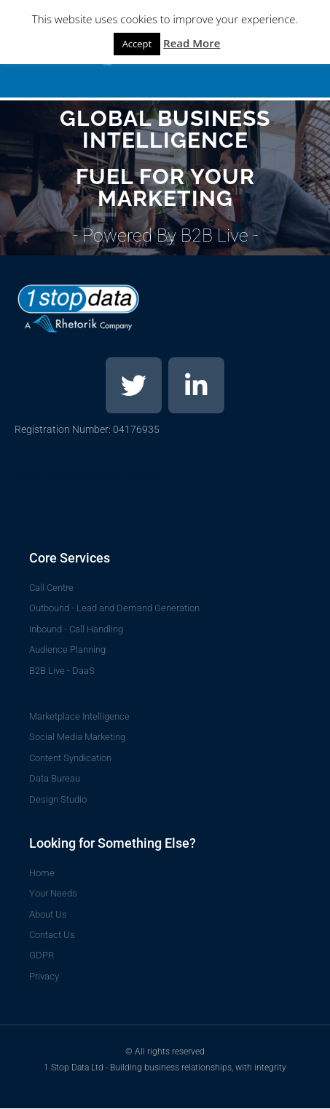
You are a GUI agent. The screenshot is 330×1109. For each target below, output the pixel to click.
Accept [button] (137, 43)
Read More (191, 43)
